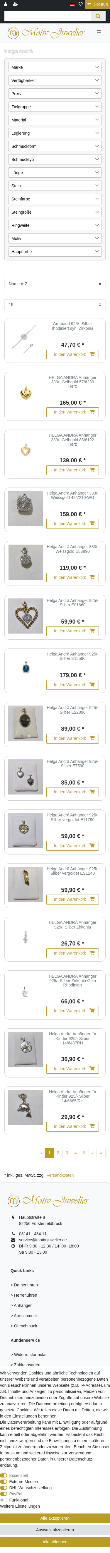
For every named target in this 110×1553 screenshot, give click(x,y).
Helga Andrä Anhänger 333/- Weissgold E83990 (73, 549)
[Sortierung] (55, 284)
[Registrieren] (16, 4)
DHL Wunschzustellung (30, 1487)
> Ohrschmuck (24, 1326)
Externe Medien (23, 1481)
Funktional (18, 1500)
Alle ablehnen (55, 1542)
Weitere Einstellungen (20, 1506)
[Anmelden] (6, 4)
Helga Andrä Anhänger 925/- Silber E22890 (73, 710)
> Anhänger (21, 1305)
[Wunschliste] (81, 4)
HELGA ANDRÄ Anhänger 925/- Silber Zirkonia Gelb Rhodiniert (73, 981)
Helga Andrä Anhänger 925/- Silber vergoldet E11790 (73, 817)
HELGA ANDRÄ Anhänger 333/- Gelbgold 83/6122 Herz (73, 440)
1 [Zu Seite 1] (49, 1152)
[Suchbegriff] (47, 16)
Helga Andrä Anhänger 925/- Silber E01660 (73, 602)
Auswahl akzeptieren (55, 1530)
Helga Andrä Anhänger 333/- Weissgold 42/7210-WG (73, 495)
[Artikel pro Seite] (55, 304)
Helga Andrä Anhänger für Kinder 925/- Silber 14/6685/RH (72, 1096)
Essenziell (18, 1475)
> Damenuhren (24, 1285)
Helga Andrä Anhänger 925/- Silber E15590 (73, 656)
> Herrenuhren (24, 1295)
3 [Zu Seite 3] (67, 1152)
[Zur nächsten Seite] (93, 1153)
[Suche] (98, 16)
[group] (25, 723)
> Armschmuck (24, 1315)
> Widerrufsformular (29, 1354)
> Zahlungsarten (25, 1364)
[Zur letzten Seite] (101, 1153)
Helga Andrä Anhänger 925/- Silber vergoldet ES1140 (73, 871)
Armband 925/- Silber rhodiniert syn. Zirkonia (73, 326)
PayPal (15, 1494)
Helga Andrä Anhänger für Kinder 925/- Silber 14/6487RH (72, 1038)
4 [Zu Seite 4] (76, 1152)
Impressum (10, 1453)
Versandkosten (60, 1175)
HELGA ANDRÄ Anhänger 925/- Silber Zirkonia (73, 924)
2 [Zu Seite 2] (58, 1152)
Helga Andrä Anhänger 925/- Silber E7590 (73, 763)
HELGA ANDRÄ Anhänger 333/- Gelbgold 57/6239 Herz (73, 382)
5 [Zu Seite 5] (84, 1152)
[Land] (72, 4)
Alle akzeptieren (55, 1518)
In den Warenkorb (74, 354)
